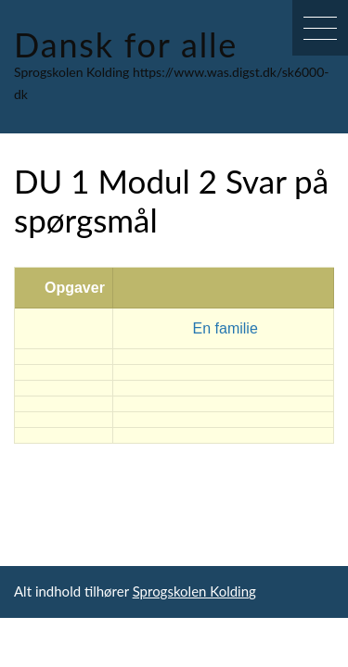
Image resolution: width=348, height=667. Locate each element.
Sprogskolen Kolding (194, 591)
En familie (225, 328)
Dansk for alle (126, 44)
